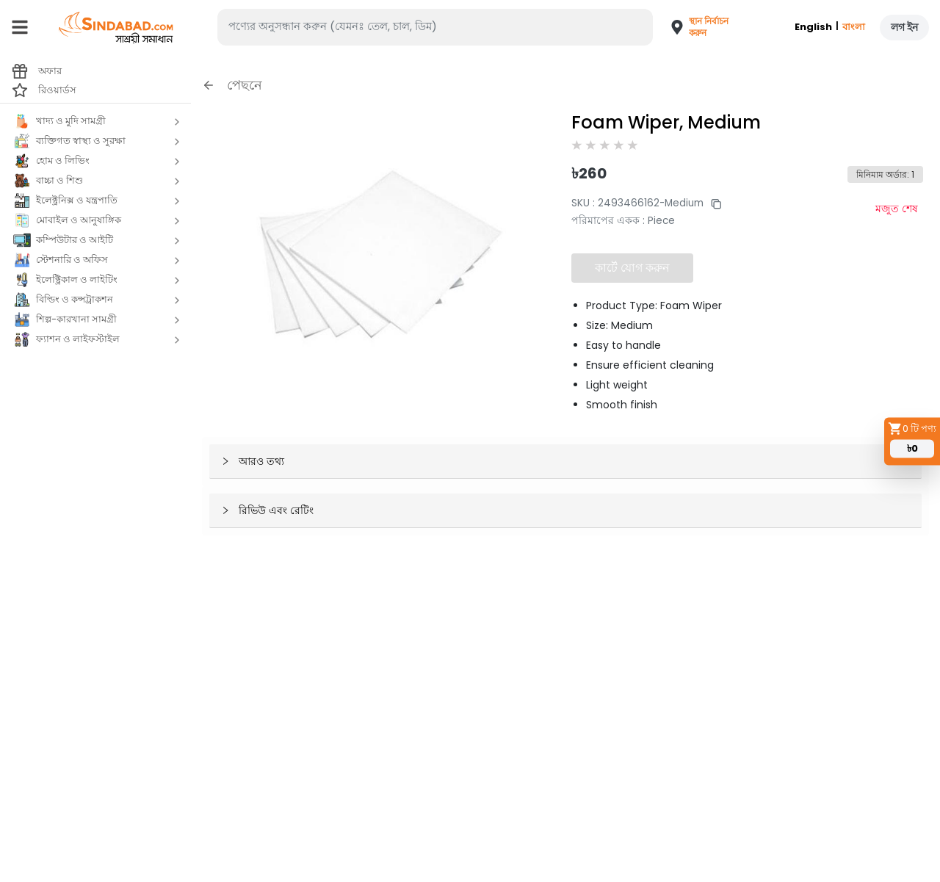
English (813, 27)
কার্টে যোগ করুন (632, 267)
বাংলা (853, 27)
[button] (693, 27)
